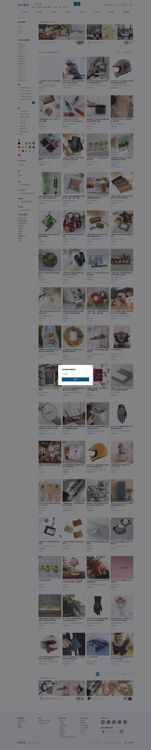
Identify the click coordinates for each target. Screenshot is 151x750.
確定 (75, 379)
